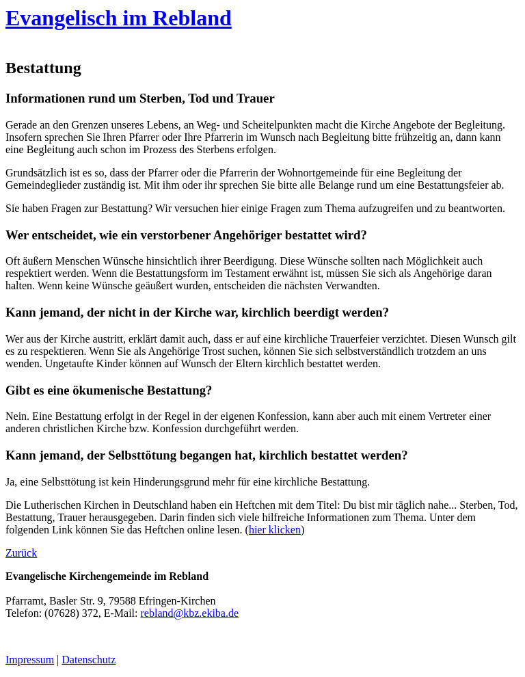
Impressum (29, 659)
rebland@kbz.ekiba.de (190, 613)
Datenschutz (89, 659)
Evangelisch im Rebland (118, 17)
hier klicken (275, 529)
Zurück (21, 553)
